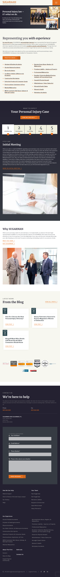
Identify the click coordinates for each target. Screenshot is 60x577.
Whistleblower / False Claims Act (44, 85)
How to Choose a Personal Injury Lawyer (14, 495)
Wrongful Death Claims (41, 88)
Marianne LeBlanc (36, 498)
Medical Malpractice (11, 87)
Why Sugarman (8, 245)
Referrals (19, 549)
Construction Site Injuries (12, 78)
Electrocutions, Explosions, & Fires (15, 84)
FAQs (4, 501)
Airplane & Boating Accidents (13, 64)
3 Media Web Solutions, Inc (3, 571)
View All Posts (50, 303)
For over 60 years (8, 42)
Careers (5, 553)
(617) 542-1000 (7, 408)
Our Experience (7, 514)
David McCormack (36, 504)
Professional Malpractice (41, 74)
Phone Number (15, 449)
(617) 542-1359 (35, 408)
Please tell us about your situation (20, 457)
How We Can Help (28, 119)
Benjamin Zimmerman (38, 501)
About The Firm (8, 549)
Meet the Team (8, 242)
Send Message (16, 475)
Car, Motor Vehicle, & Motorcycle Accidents (14, 74)
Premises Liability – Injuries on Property (43, 70)
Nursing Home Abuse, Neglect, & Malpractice (43, 65)
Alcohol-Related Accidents (12, 67)
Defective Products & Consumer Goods (16, 81)
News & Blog (6, 556)
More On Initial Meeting (11, 170)
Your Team (34, 489)
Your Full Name (15, 434)
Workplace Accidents (40, 94)
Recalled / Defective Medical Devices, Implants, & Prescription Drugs (45, 77)
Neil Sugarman (35, 495)
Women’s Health (39, 91)
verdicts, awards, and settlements (37, 46)
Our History (6, 498)
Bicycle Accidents (10, 70)
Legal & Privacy (33, 571)
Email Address (15, 441)
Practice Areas (10, 57)
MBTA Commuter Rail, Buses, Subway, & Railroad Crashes (16, 91)
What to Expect (7, 492)
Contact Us (19, 554)
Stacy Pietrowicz (36, 507)
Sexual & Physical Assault (41, 82)
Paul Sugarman (35, 492)
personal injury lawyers (28, 42)
